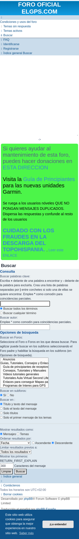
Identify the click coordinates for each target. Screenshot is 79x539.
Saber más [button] (26, 533)
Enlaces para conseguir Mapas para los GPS (24, 382)
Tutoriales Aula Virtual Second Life (24, 378)
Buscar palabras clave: (15, 276)
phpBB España (46, 509)
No (10, 395)
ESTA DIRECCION (25, 167)
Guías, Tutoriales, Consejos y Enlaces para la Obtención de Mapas (24, 363)
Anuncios (24, 360)
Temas (23, 434)
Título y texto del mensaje (18, 404)
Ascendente (41, 443)
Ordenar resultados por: (15, 438)
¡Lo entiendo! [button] (58, 524)
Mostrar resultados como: (17, 429)
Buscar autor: (9, 317)
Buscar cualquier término (18, 313)
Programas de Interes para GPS (24, 386)
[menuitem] (18, 21)
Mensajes (8, 434)
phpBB (28, 498)
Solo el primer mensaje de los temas (25, 417)
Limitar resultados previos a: (18, 447)
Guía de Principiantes (49, 179)
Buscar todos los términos (19, 308)
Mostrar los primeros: (14, 456)
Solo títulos (9, 413)
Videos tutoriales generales (24, 374)
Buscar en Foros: (11, 337)
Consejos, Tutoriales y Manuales (24, 371)
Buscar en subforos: (13, 390)
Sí (3, 395)
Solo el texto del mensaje (18, 408)
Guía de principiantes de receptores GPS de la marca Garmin (24, 367)
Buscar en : (7, 399)
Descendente (62, 443)
